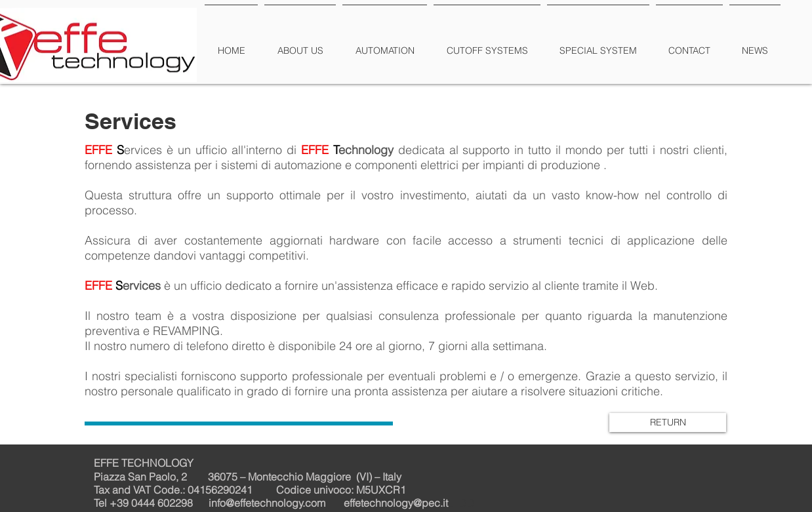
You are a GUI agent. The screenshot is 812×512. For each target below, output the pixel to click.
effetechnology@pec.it (396, 502)
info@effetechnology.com (267, 502)
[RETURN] (667, 422)
